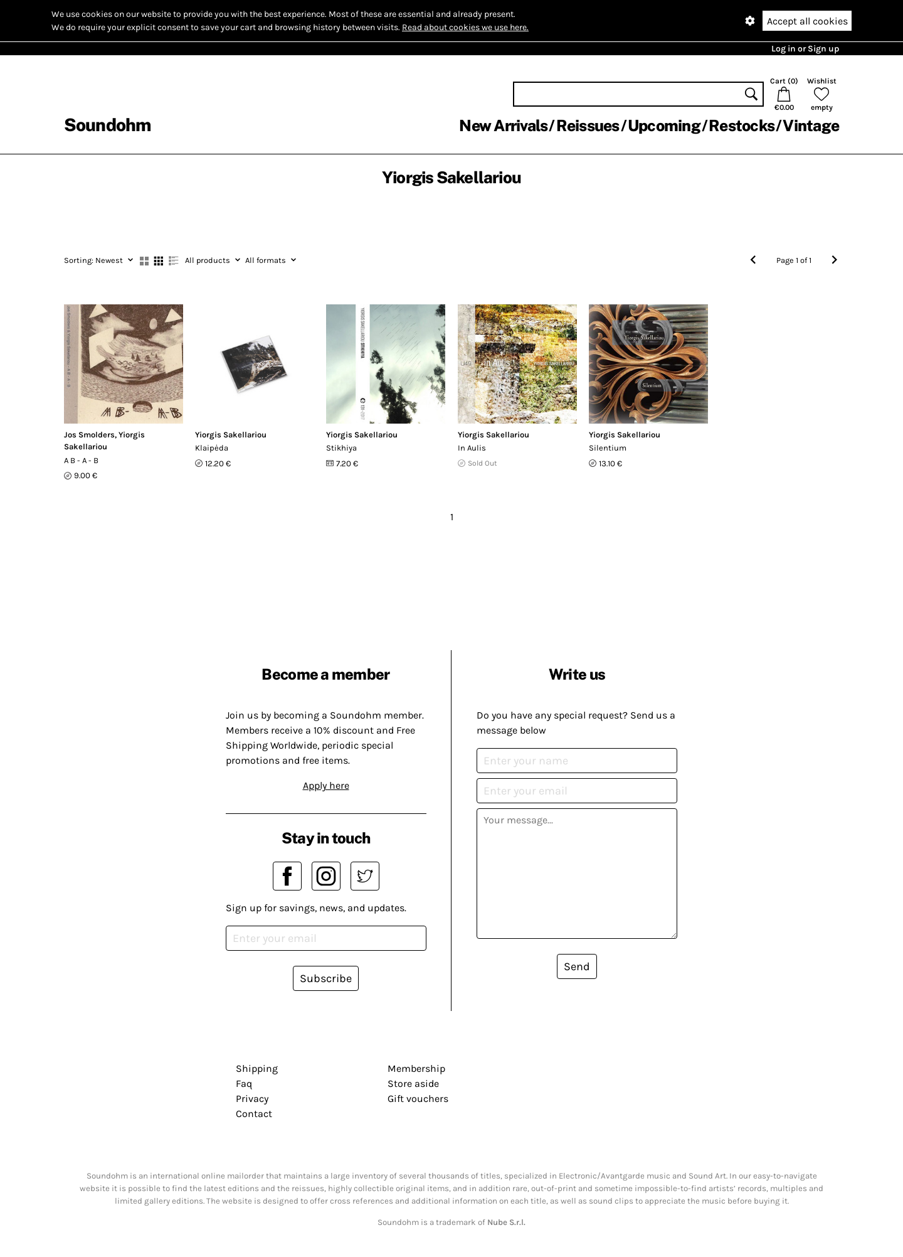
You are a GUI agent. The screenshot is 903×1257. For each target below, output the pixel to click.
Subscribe (326, 978)
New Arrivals (503, 125)
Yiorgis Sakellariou (231, 434)
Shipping (257, 1068)
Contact (254, 1114)
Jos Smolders (89, 434)
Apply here (326, 785)
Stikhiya (341, 447)
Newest (98, 260)
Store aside (413, 1083)
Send (577, 966)
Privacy (252, 1099)
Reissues (588, 125)
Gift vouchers (418, 1099)
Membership (416, 1068)
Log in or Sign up (805, 48)
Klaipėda (211, 447)
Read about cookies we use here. (465, 27)
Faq (244, 1083)
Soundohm (107, 124)
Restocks (741, 125)
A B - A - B (81, 460)
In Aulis (472, 447)
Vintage (811, 125)
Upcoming (664, 125)
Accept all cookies (807, 21)
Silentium (607, 447)
